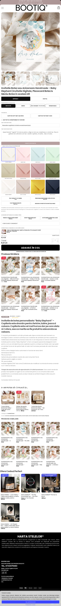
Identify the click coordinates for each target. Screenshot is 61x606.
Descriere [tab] (5, 317)
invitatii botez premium (43, 417)
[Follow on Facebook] (3, 574)
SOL (2, 583)
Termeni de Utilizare (7, 579)
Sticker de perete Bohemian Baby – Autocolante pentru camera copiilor (22, 410)
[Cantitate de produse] (55, 240)
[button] (2, 8)
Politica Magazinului (7, 577)
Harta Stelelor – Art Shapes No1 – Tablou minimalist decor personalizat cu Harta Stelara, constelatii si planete (10, 527)
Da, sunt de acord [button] (30, 602)
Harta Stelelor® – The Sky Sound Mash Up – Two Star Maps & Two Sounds (29, 497)
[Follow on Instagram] (5, 574)
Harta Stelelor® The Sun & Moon (49, 496)
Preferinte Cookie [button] (30, 605)
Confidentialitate (6, 581)
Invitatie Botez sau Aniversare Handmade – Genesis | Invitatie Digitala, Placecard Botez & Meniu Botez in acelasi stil (10, 309)
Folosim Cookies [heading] (6, 593)
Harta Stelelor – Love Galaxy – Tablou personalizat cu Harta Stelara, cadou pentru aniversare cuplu (10, 498)
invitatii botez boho (33, 417)
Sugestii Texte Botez (30, 143)
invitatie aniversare (10, 417)
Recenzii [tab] (12, 317)
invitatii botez (25, 417)
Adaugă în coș (30, 247)
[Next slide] (57, 42)
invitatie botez (18, 417)
